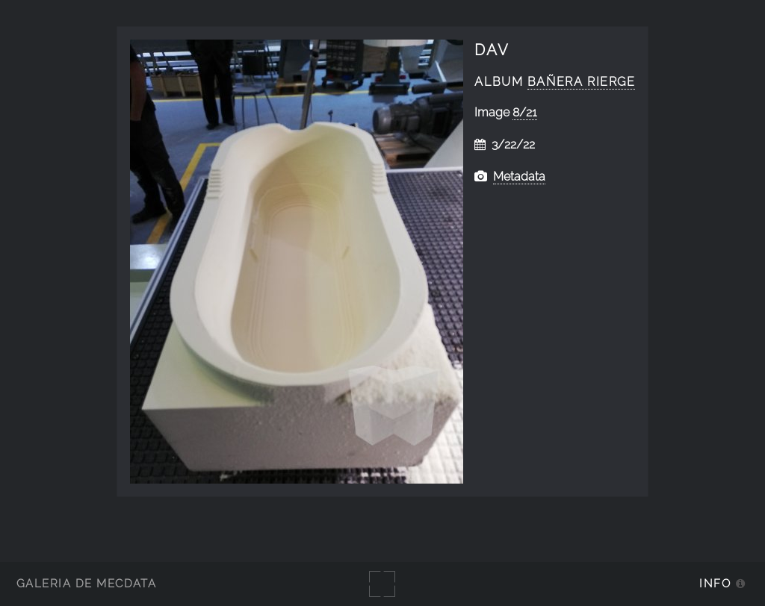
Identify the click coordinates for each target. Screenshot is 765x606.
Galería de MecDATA (86, 583)
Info (715, 583)
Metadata (519, 176)
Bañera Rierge (581, 82)
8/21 (524, 112)
